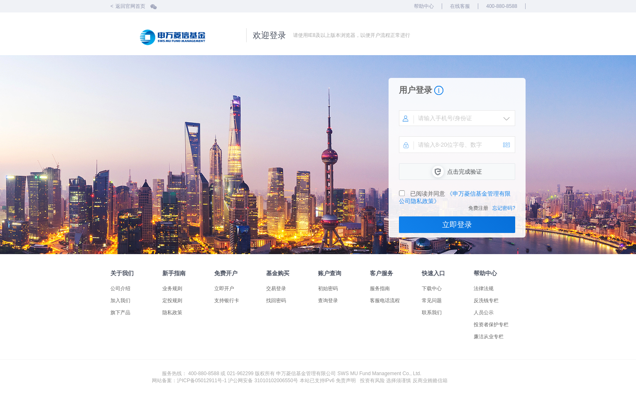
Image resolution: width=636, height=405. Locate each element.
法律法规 (484, 288)
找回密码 (276, 300)
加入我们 (120, 300)
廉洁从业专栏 (489, 337)
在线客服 (460, 6)
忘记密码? (503, 208)
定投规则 (172, 300)
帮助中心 (424, 6)
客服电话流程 (385, 300)
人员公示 (484, 312)
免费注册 (478, 208)
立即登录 (457, 225)
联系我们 (432, 312)
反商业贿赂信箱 (430, 380)
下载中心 (432, 288)
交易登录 (276, 288)
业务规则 (172, 288)
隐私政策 (172, 312)
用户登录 (415, 90)
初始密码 (328, 288)
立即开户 (224, 288)
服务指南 (380, 288)
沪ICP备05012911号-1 (202, 380)
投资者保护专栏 (491, 324)
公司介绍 (120, 288)
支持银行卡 (226, 300)
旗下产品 (120, 312)
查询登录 (328, 300)
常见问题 (432, 300)
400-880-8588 (501, 6)
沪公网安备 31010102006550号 (263, 380)
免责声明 (346, 380)
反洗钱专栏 (486, 300)
